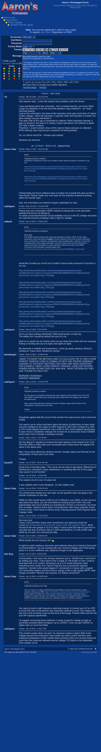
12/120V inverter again (21, 25)
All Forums (9, 17)
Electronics (12, 20)
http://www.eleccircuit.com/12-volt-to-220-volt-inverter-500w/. (56, 525)
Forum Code (9, 63)
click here (46, 32)
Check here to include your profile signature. (46, 85)
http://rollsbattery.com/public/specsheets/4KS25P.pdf (67, 592)
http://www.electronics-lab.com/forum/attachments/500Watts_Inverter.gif (54, 249)
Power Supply (15, 22)
